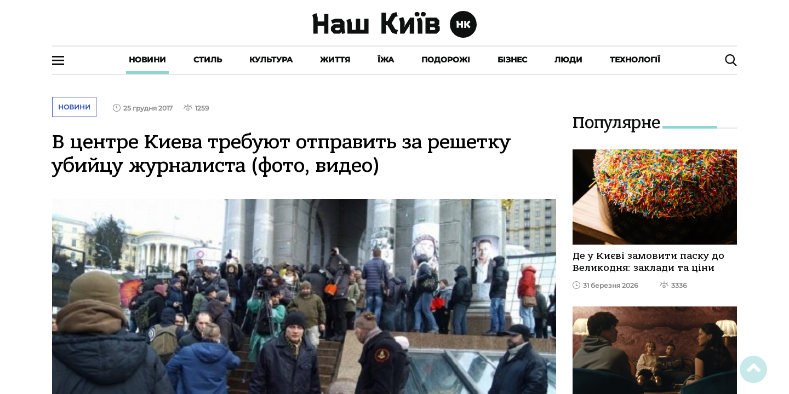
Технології (635, 60)
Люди (568, 60)
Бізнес (512, 60)
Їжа (386, 60)
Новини (147, 60)
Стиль (207, 60)
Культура (271, 60)
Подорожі (445, 60)
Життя (335, 60)
